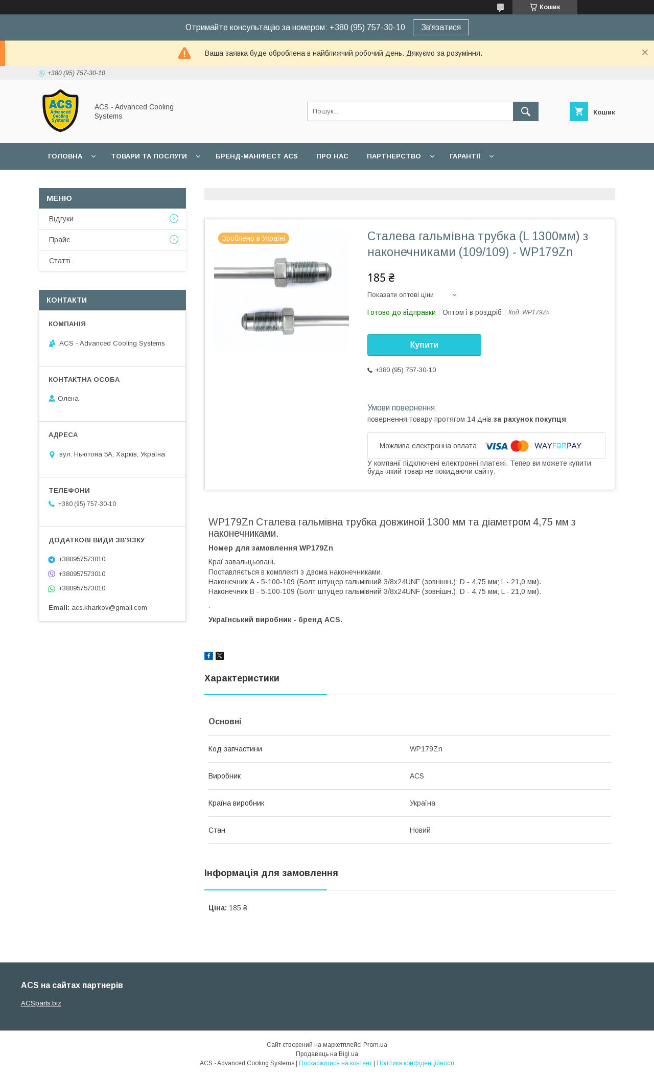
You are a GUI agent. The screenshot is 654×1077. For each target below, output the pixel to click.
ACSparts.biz (41, 1003)
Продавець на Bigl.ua (327, 1054)
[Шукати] (526, 111)
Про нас (332, 156)
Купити (424, 344)
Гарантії (465, 156)
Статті (60, 261)
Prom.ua (375, 1044)
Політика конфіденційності (415, 1063)
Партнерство (394, 156)
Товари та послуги (149, 156)
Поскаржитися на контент (335, 1063)
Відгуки (61, 219)
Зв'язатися (441, 27)
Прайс (59, 240)
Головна (65, 156)
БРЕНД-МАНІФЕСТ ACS (257, 156)
